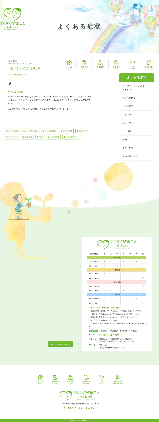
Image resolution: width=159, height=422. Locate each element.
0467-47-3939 (26, 68)
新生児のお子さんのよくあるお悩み (24, 131)
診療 (61, 138)
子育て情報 (75, 138)
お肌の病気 (12, 138)
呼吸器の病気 (17, 92)
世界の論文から (14, 144)
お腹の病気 (73, 131)
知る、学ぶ (30, 138)
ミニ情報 (47, 138)
